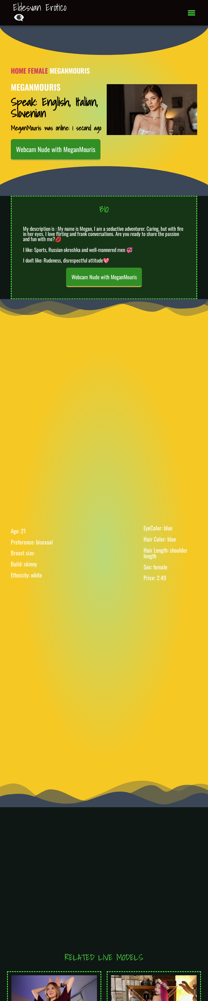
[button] (192, 13)
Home (18, 70)
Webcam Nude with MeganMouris (55, 149)
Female (38, 70)
